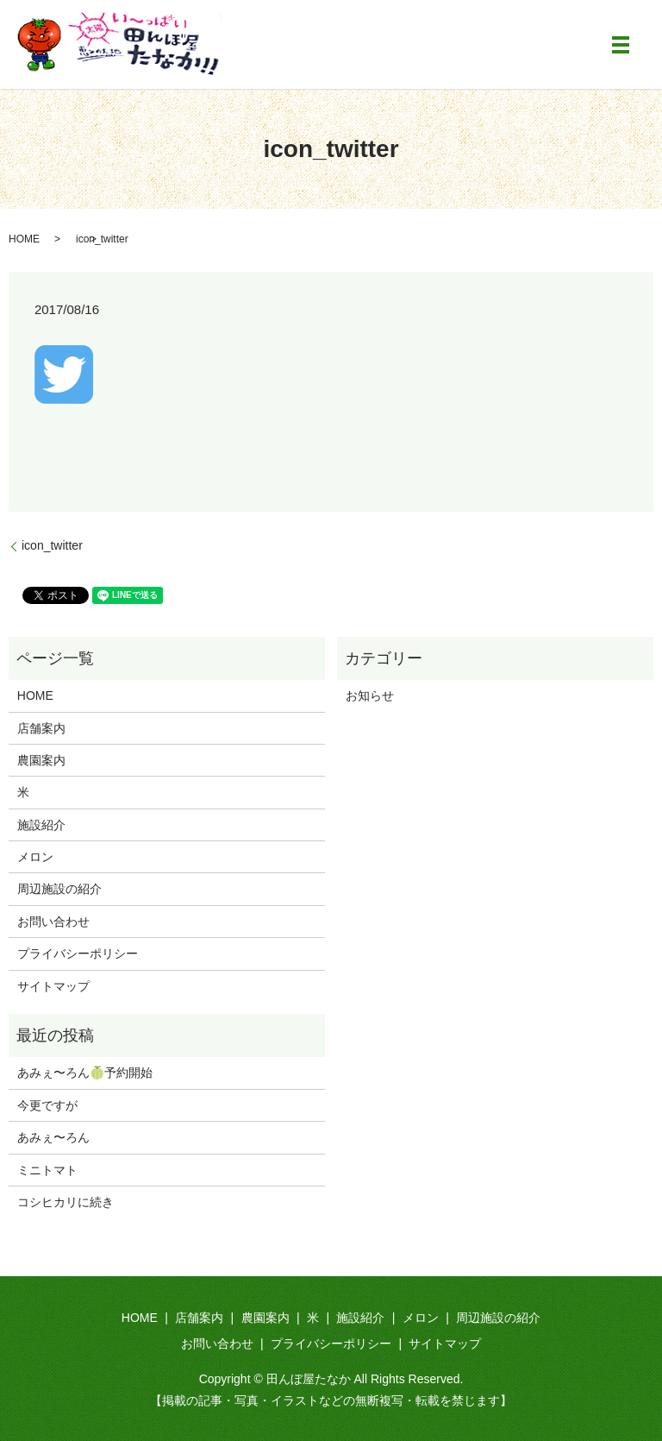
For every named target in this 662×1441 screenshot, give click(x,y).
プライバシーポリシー (77, 953)
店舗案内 (41, 728)
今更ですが (47, 1105)
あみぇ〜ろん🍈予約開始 (85, 1072)
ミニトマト (47, 1170)
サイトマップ (53, 986)
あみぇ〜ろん (53, 1137)
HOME (24, 239)
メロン (35, 857)
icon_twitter (52, 545)
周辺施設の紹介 (59, 889)
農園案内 (41, 760)
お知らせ (370, 695)
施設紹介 (41, 825)
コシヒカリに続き (65, 1202)
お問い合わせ (53, 921)
